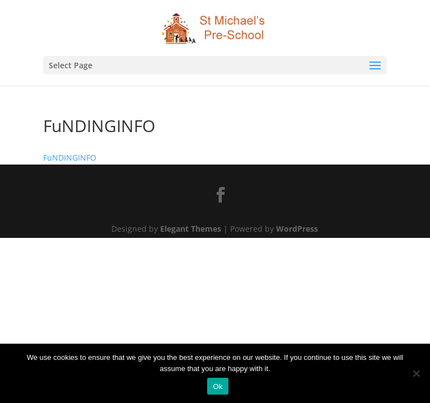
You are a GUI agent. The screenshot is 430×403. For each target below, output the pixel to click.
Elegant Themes (190, 228)
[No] (416, 373)
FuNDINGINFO (69, 157)
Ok (217, 386)
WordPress (297, 228)
